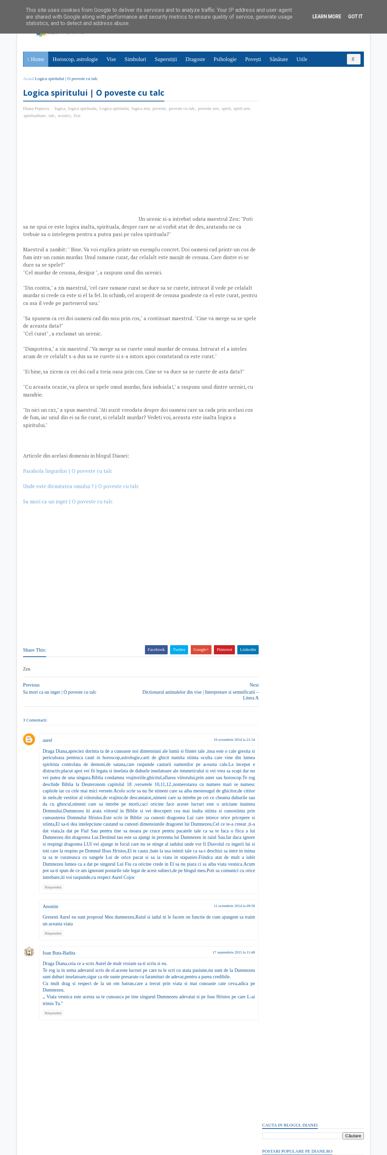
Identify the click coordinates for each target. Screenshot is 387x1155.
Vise (111, 59)
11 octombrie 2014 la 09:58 (221, 912)
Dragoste (196, 59)
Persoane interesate (312, 962)
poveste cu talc (183, 108)
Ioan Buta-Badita (59, 959)
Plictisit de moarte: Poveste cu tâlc (296, 140)
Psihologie (225, 59)
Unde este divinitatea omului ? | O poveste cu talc (82, 486)
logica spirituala (83, 108)
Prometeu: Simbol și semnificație (294, 867)
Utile (302, 59)
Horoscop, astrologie (75, 59)
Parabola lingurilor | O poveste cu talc (68, 471)
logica (60, 108)
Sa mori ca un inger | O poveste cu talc (68, 501)
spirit (227, 108)
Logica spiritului (114, 108)
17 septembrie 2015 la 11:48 (221, 959)
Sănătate (279, 59)
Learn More (326, 16)
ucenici (73, 115)
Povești (253, 59)
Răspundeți (53, 894)
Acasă (29, 78)
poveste (160, 108)
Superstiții (166, 59)
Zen (85, 115)
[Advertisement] (81, 173)
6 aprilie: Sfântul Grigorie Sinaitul (296, 711)
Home (37, 59)
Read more (301, 728)
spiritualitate (44, 115)
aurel (48, 740)
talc (61, 115)
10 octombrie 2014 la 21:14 (221, 740)
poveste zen (209, 108)
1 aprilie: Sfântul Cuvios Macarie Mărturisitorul (310, 917)
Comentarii (278, 416)
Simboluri (136, 59)
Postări (274, 404)
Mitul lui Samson (278, 761)
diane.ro (61, 1146)
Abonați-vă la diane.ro (278, 962)
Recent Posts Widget (274, 942)
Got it (355, 16)
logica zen (141, 108)
